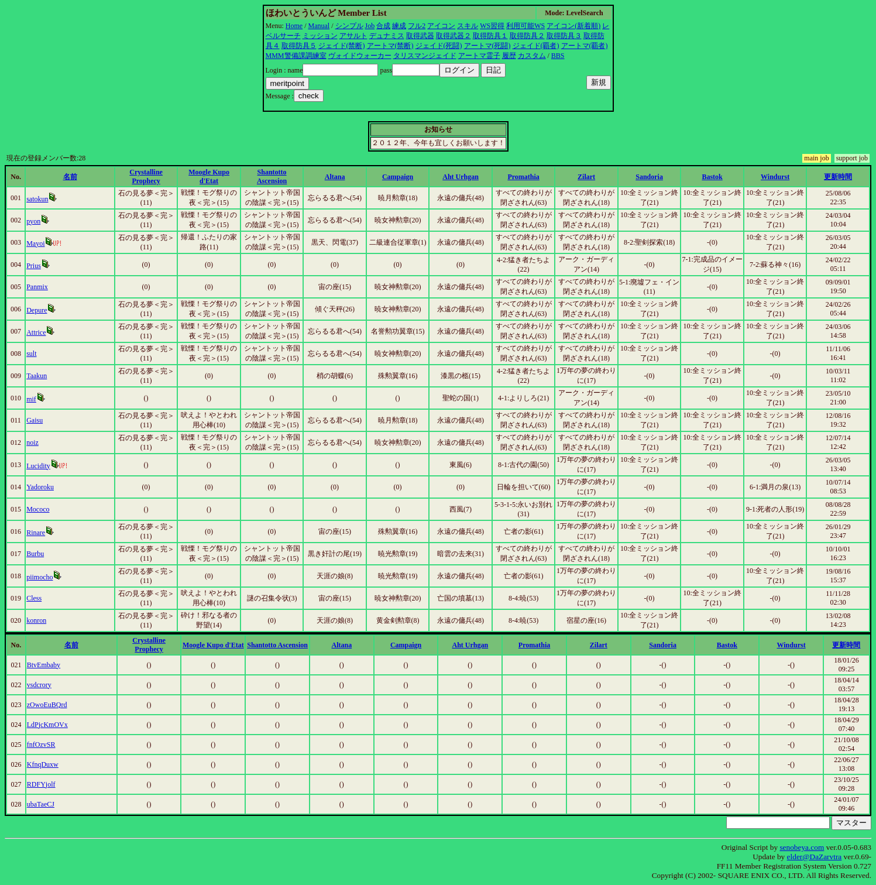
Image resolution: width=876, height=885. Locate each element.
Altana (335, 177)
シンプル (349, 26)
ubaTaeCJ (40, 804)
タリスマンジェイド (424, 56)
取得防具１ (490, 36)
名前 (70, 177)
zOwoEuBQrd (47, 705)
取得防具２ (527, 36)
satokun (37, 199)
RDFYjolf (41, 784)
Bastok (712, 177)
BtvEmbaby (43, 665)
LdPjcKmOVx (47, 725)
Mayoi (35, 243)
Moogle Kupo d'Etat (208, 176)
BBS (558, 56)
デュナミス (386, 36)
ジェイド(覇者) (536, 46)
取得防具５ (299, 46)
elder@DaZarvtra (814, 856)
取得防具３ (564, 36)
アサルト (353, 36)
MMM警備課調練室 (296, 56)
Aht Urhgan (460, 177)
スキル (467, 26)
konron (36, 620)
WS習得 (492, 26)
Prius (33, 266)
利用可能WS (525, 26)
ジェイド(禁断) (341, 46)
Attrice (36, 332)
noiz (32, 442)
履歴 (509, 56)
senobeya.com (801, 847)
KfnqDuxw (43, 764)
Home (294, 26)
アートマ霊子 (479, 56)
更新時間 (838, 177)
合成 (383, 26)
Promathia (523, 177)
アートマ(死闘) (487, 46)
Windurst (775, 177)
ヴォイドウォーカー (359, 56)
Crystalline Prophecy (146, 176)
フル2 (416, 26)
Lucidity (38, 466)
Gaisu (34, 420)
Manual (319, 26)
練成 (399, 26)
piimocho (39, 577)
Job (370, 26)
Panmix (37, 287)
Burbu (35, 554)
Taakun (36, 376)
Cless (34, 598)
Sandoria (649, 177)
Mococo (37, 509)
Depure (36, 310)
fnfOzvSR (41, 744)
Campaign (397, 177)
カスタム (532, 56)
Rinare (35, 533)
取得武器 (420, 36)
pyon (33, 221)
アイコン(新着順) (573, 26)
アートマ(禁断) (390, 46)
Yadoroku (40, 487)
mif (31, 399)
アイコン (441, 26)
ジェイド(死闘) (438, 46)
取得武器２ (453, 36)
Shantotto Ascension (272, 176)
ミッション (320, 36)
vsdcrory (39, 685)
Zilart (586, 177)
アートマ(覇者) (584, 46)
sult (31, 353)
